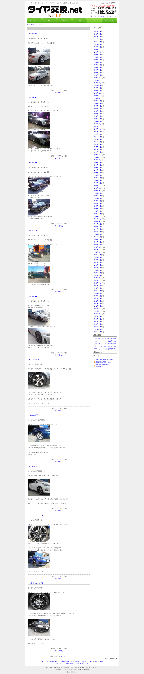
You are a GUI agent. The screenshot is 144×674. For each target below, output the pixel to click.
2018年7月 (97, 106)
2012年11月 (98, 280)
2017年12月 (98, 124)
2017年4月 (97, 144)
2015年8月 (97, 196)
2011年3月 (97, 332)
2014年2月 (97, 242)
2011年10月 (98, 314)
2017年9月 (97, 131)
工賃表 (80, 20)
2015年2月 (97, 211)
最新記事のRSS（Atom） (104, 362)
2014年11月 (98, 219)
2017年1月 (97, 152)
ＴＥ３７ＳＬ (33, 163)
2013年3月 (97, 270)
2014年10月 (98, 221)
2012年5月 (97, 296)
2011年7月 (97, 321)
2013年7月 (97, 260)
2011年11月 (98, 311)
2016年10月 (98, 160)
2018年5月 (97, 111)
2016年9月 (97, 162)
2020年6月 (97, 62)
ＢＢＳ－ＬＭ (33, 231)
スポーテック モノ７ (36, 583)
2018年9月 (97, 101)
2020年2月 (97, 72)
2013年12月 (98, 247)
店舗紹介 (64, 20)
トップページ (31, 24)
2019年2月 (97, 88)
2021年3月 (97, 47)
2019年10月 (98, 83)
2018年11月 (98, 95)
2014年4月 (97, 237)
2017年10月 (98, 129)
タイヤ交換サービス (34, 20)
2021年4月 (97, 44)
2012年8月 (97, 288)
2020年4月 (97, 67)
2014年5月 (97, 234)
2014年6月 (97, 232)
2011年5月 (97, 327)
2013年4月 (97, 267)
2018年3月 (97, 116)
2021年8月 (97, 34)
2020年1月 (97, 75)
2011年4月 (97, 329)
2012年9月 (97, 285)
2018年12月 (98, 93)
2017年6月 (97, 139)
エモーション (33, 34)
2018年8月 (97, 103)
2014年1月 (97, 244)
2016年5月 (97, 172)
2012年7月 (97, 291)
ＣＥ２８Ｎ (32, 97)
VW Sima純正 (33, 415)
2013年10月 (98, 252)
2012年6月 (97, 293)
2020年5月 (97, 65)
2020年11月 (98, 49)
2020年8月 (97, 57)
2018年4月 (97, 113)
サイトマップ (112, 16)
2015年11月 (98, 188)
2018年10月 (98, 98)
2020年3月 (97, 70)
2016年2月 (97, 180)
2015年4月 (97, 206)
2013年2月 (97, 273)
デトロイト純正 (34, 359)
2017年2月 (97, 149)
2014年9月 (97, 224)
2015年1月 (97, 214)
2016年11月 (98, 157)
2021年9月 (97, 31)
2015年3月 (97, 208)
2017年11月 (98, 126)
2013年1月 (97, 275)
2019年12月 (98, 78)
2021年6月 (97, 39)
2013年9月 (97, 255)
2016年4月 (97, 175)
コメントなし (58, 92)
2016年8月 (97, 165)
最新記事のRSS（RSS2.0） (105, 359)
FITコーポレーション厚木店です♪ (105, 339)
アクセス (102, 16)
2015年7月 (97, 198)
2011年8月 (97, 319)
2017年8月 (97, 134)
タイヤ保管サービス (50, 20)
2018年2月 (97, 119)
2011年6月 (97, 324)
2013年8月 (97, 257)
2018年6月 (97, 108)
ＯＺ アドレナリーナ (36, 515)
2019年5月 (97, 85)
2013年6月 (97, 262)
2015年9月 (97, 193)
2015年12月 (98, 185)
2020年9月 (97, 54)
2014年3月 (97, 239)
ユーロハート (33, 466)
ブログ (94, 20)
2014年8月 (97, 226)
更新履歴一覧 (69, 663)
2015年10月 (98, 190)
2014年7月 (97, 229)
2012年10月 (98, 283)
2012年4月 (97, 298)
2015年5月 (97, 203)
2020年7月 (97, 60)
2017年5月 (97, 142)
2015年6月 (97, 201)
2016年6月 (97, 170)
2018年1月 (97, 121)
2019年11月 (98, 80)
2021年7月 (97, 36)
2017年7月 (97, 137)
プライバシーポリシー (82, 663)
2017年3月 (97, 147)
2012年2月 (97, 303)
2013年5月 (97, 265)
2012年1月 (97, 306)
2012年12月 (98, 278)
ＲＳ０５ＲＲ (33, 296)
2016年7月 (97, 167)
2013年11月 (98, 249)
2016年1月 (97, 183)
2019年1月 (97, 90)
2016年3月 (97, 178)
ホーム (94, 16)
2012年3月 (97, 301)
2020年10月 (98, 52)
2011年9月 (97, 316)
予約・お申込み (109, 20)
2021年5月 (97, 42)
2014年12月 (98, 216)
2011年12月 (98, 308)
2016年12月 (98, 155)
